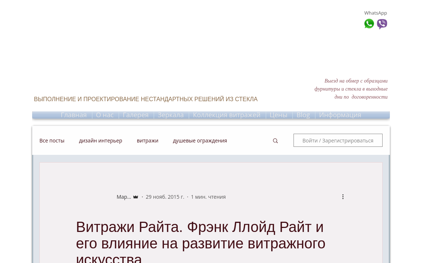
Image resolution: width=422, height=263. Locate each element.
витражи (147, 140)
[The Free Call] (36, 36)
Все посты (51, 140)
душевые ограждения (200, 140)
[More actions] (345, 196)
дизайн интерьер (100, 140)
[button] (275, 141)
